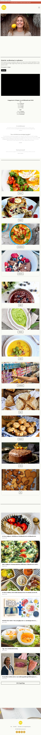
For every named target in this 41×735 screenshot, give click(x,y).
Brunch (20, 220)
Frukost (20, 193)
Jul (20, 492)
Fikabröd (20, 439)
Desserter (20, 273)
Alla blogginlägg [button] (20, 683)
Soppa (20, 358)
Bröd (20, 412)
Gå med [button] (3, 70)
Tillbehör (20, 331)
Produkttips (20, 385)
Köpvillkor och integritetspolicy (24, 726)
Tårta (20, 465)
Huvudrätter (20, 246)
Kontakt (15, 726)
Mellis (20, 305)
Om (11, 726)
